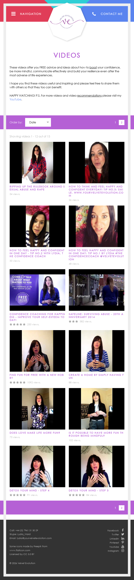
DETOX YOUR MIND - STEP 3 (89, 490)
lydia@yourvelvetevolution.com (34, 538)
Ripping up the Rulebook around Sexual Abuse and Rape (37, 188)
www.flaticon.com (20, 550)
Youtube (114, 546)
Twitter (115, 534)
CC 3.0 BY (28, 554)
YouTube (15, 99)
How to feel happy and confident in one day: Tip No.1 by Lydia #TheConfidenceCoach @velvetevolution (96, 255)
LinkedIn (114, 538)
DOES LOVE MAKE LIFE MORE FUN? (35, 432)
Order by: (16, 122)
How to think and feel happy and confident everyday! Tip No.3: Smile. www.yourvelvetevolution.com (96, 191)
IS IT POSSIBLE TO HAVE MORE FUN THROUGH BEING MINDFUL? (96, 434)
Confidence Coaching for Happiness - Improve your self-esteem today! (37, 317)
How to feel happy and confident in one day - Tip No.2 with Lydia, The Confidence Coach (37, 253)
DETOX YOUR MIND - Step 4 (30, 490)
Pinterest (114, 542)
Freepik (38, 546)
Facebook (113, 530)
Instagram (113, 550)
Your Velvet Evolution (67, 21)
